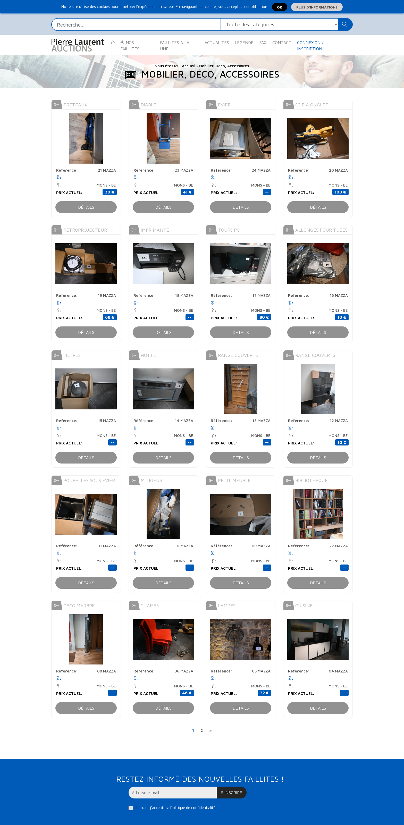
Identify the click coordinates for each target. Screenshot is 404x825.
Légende (244, 42)
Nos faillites (129, 45)
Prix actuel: (69, 192)
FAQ (263, 42)
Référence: (67, 170)
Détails (86, 207)
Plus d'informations (317, 7)
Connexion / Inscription (310, 45)
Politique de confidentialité (192, 807)
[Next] (210, 730)
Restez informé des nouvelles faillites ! (200, 778)
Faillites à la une (174, 45)
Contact (281, 42)
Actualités (217, 42)
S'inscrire (231, 792)
